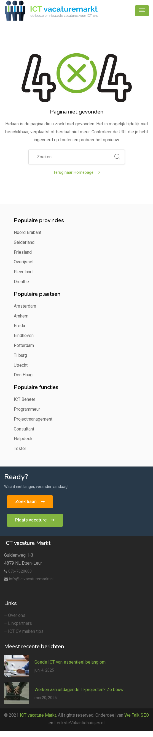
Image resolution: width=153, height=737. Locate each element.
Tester (20, 448)
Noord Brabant (27, 232)
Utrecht (21, 365)
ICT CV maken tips (26, 631)
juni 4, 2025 (44, 670)
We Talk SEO (136, 715)
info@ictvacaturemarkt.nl (31, 579)
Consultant (24, 429)
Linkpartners (20, 623)
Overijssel (23, 261)
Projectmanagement (33, 419)
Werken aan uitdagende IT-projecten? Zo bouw (79, 689)
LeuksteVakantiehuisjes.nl (79, 722)
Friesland (23, 252)
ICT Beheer (24, 399)
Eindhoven (24, 335)
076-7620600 (20, 571)
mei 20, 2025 (45, 697)
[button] (30, 501)
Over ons (16, 615)
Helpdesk (23, 438)
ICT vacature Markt (38, 715)
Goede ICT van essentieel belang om (70, 662)
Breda (19, 325)
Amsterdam (25, 306)
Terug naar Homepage (76, 172)
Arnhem (21, 316)
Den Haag (23, 374)
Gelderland (24, 242)
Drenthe (21, 281)
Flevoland (23, 271)
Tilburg (20, 355)
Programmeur (27, 409)
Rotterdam (24, 345)
